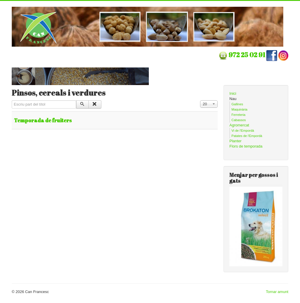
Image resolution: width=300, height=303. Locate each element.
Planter (235, 141)
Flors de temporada (245, 146)
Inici (232, 93)
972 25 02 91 (247, 54)
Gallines (237, 104)
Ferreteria (238, 114)
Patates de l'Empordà (246, 136)
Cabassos (238, 120)
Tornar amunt (277, 292)
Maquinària (239, 109)
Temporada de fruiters (43, 120)
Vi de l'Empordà (242, 130)
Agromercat (239, 125)
